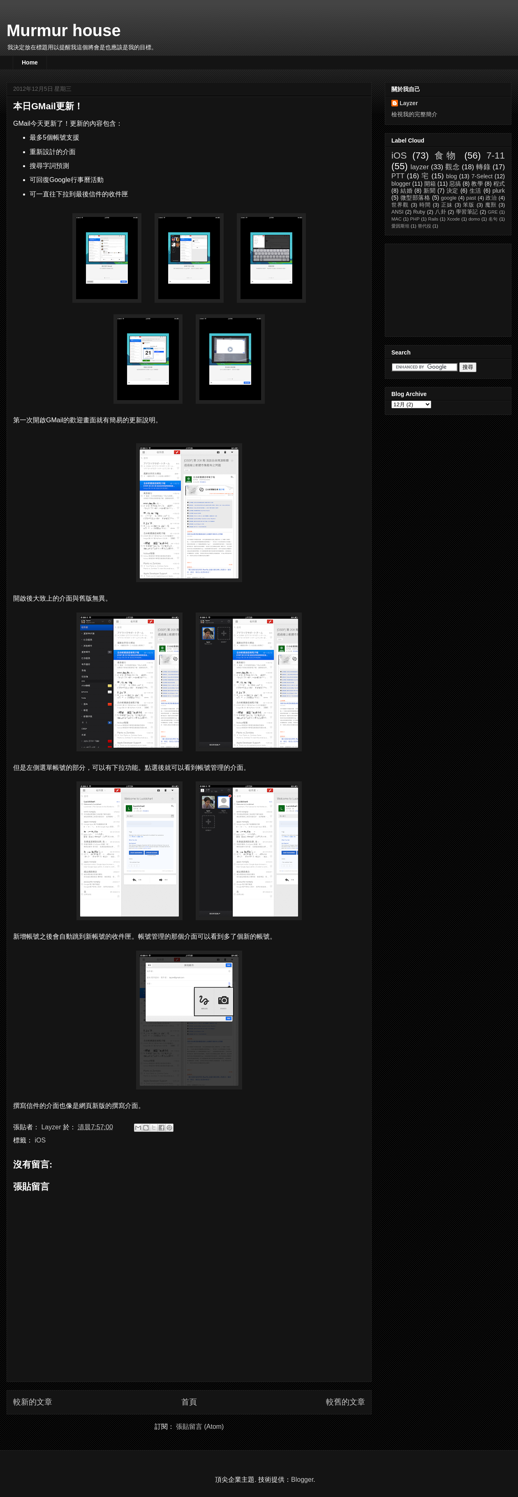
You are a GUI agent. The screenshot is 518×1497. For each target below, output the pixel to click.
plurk (499, 190)
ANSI (397, 212)
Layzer (409, 103)
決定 (452, 190)
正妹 (447, 205)
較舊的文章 (345, 1402)
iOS (40, 1140)
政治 (491, 198)
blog (451, 176)
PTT (398, 176)
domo (474, 218)
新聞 (429, 190)
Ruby (419, 212)
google (449, 198)
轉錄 (483, 167)
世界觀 (400, 205)
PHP (415, 218)
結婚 (406, 190)
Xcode (453, 218)
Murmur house (64, 30)
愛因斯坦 (400, 225)
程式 (499, 183)
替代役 (424, 225)
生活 (475, 190)
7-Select (482, 176)
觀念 (452, 167)
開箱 (430, 183)
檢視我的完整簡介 (414, 114)
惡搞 (455, 183)
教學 (477, 183)
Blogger (302, 1479)
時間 (425, 205)
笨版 (468, 205)
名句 (493, 218)
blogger (401, 183)
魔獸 (491, 205)
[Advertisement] (432, 288)
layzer (419, 167)
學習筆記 (467, 212)
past (471, 198)
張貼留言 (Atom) (200, 1426)
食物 (447, 155)
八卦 (440, 212)
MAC (396, 218)
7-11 (495, 155)
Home (30, 62)
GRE (492, 212)
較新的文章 (32, 1402)
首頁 (189, 1402)
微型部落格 (415, 197)
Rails (433, 218)
